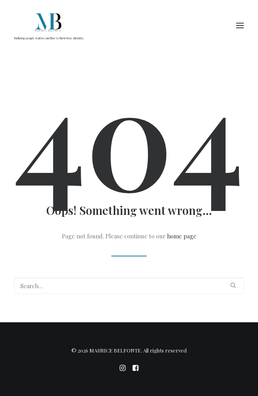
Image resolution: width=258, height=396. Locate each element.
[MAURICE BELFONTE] (49, 25)
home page (181, 236)
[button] (240, 25)
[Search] (129, 286)
